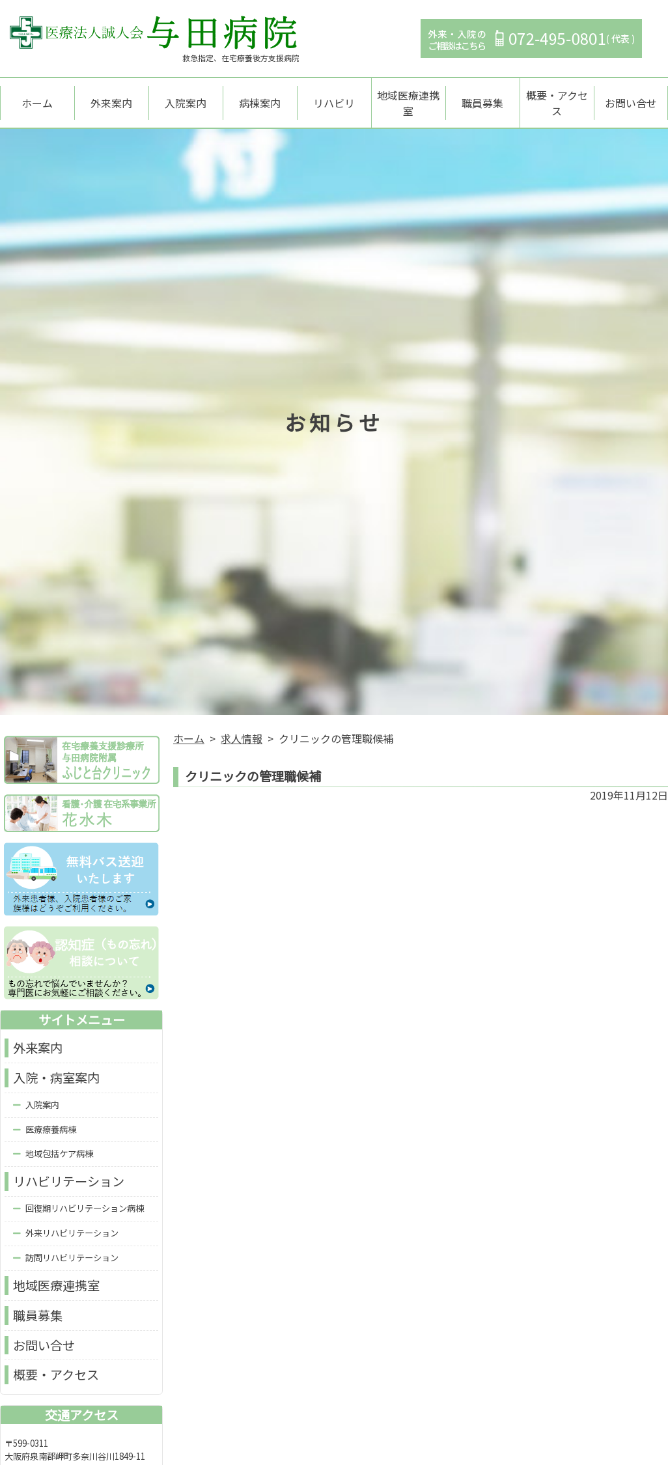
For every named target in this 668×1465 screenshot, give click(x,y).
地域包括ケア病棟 (59, 1141)
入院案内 (185, 96)
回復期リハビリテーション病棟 (84, 1195)
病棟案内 (260, 96)
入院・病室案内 (56, 1064)
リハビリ (334, 96)
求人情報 (241, 725)
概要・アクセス (557, 96)
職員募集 (482, 96)
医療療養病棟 (50, 1116)
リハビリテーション (68, 1169)
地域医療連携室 (408, 96)
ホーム (37, 96)
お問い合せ (631, 96)
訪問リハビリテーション (71, 1244)
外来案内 (111, 96)
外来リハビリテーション (71, 1220)
